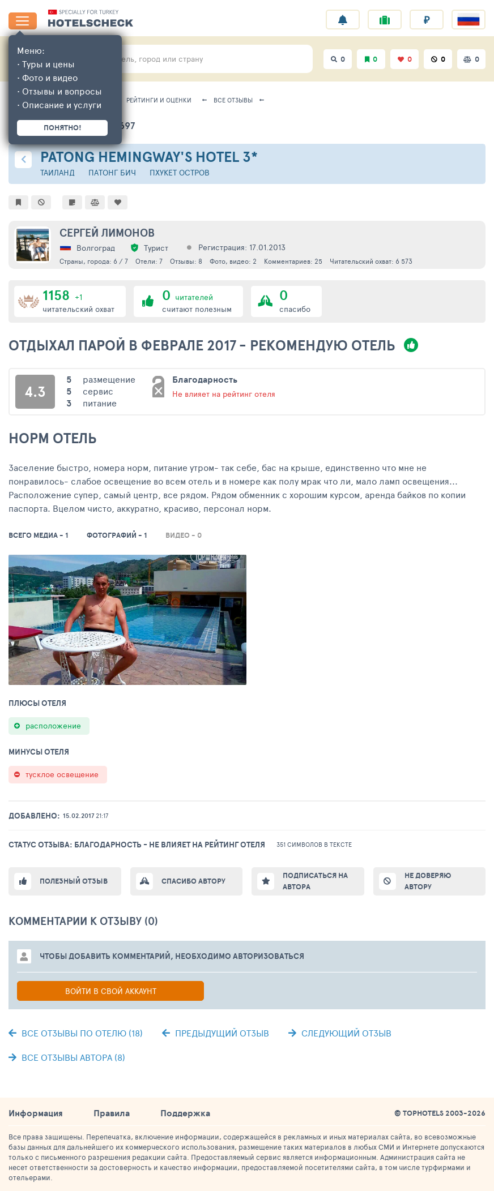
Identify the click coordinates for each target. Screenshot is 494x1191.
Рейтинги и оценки (158, 100)
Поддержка (185, 1113)
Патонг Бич (112, 172)
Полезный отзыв (74, 881)
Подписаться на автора (315, 881)
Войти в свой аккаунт (110, 991)
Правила (111, 1113)
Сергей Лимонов (107, 233)
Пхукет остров (180, 172)
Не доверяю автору (427, 881)
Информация (35, 1113)
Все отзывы (233, 100)
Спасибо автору (193, 881)
